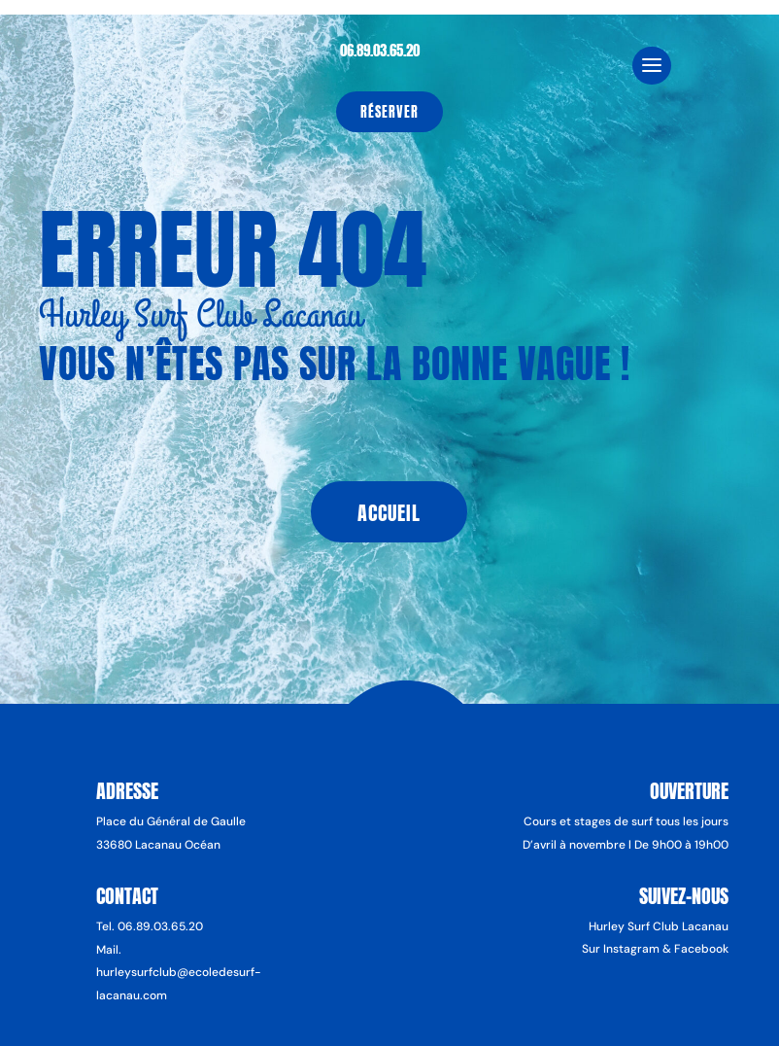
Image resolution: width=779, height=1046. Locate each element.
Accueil (389, 513)
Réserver (389, 112)
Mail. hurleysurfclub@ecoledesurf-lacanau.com (178, 973)
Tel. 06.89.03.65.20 (149, 926)
